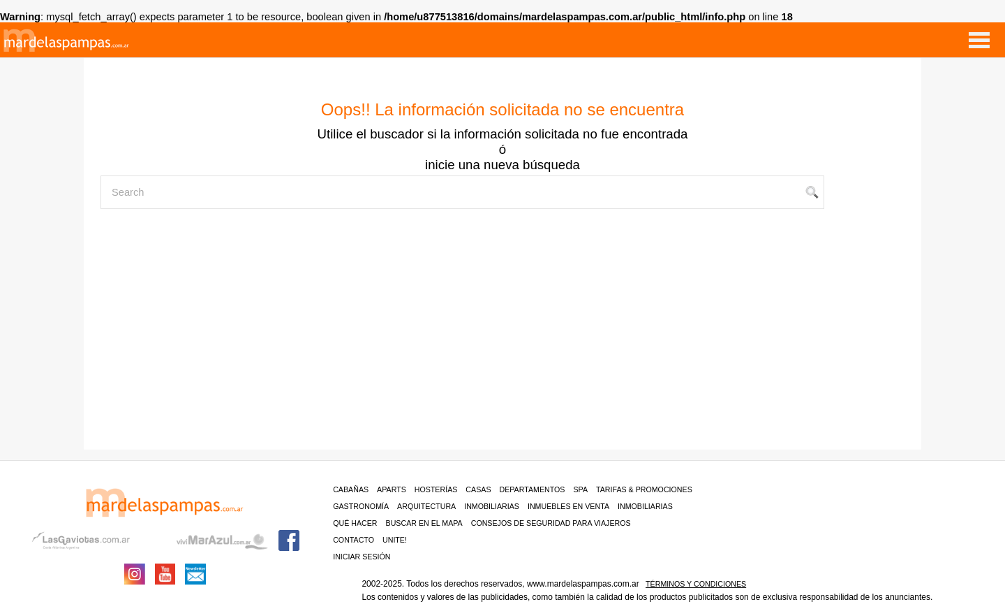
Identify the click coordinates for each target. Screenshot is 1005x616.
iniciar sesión (361, 556)
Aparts (391, 489)
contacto (353, 540)
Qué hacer (355, 523)
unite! (394, 540)
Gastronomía (361, 506)
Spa (580, 489)
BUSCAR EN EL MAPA (424, 523)
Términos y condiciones (696, 584)
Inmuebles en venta (568, 506)
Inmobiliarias (491, 506)
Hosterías (436, 489)
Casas (478, 489)
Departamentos (532, 489)
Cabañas (350, 489)
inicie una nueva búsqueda (502, 164)
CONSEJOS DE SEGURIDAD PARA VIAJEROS (551, 523)
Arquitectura (426, 506)
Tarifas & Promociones (644, 489)
